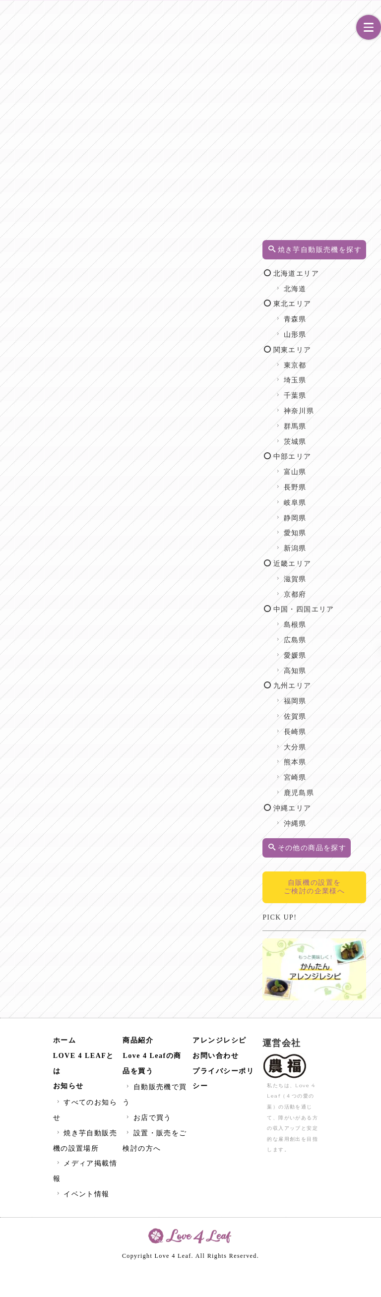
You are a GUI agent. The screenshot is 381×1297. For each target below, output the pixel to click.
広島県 (329, 666)
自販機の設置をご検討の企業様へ (333, 931)
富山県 (329, 482)
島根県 (329, 650)
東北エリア (325, 314)
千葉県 (329, 406)
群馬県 (329, 436)
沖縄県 (329, 849)
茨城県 (329, 452)
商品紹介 (138, 1070)
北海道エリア (329, 284)
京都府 (329, 605)
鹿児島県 (332, 818)
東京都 (329, 375)
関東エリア (325, 360)
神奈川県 (332, 421)
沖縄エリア (325, 834)
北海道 (329, 299)
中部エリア (325, 467)
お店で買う (147, 1147)
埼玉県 (329, 390)
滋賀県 (329, 589)
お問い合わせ (215, 1085)
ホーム (64, 1070)
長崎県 (329, 757)
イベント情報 (82, 1224)
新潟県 (329, 558)
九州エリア (325, 711)
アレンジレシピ (219, 1070)
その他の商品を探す (334, 878)
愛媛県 (329, 681)
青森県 (329, 329)
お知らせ (68, 1116)
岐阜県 (329, 513)
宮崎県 (329, 803)
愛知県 (329, 543)
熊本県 (329, 788)
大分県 (329, 772)
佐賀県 (329, 742)
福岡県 (329, 727)
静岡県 (329, 528)
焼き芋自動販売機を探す (334, 255)
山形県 (329, 345)
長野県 (329, 497)
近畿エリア (325, 574)
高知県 (329, 696)
